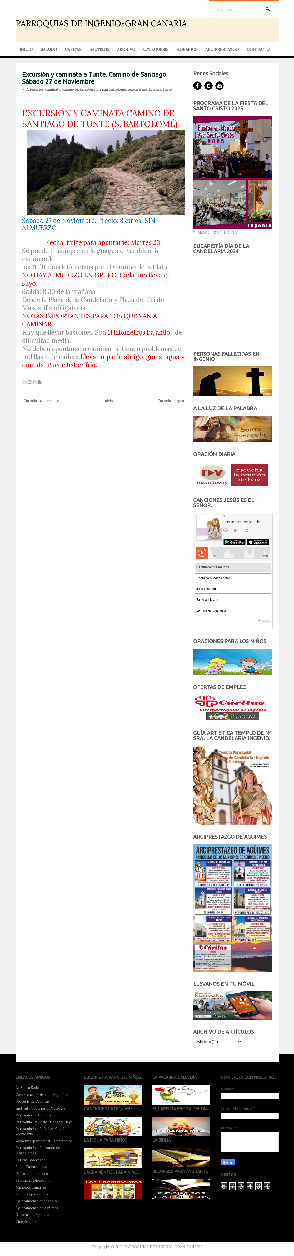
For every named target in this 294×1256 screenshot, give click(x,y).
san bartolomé (114, 89)
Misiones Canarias (31, 1187)
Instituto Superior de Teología (40, 1108)
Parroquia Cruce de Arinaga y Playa (44, 1122)
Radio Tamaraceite (31, 1167)
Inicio (108, 401)
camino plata (72, 89)
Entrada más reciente (41, 401)
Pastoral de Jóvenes (32, 1173)
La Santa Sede (27, 1088)
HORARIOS (186, 49)
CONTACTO (258, 49)
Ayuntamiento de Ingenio (36, 1201)
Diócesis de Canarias (33, 1101)
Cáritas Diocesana (31, 1160)
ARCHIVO (126, 49)
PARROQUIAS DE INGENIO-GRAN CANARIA (101, 23)
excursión (92, 89)
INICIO (26, 49)
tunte (167, 89)
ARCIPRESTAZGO (222, 49)
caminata (52, 89)
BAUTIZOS (99, 49)
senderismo (137, 89)
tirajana (154, 89)
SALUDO (49, 49)
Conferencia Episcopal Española (42, 1094)
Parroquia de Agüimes (33, 1115)
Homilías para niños (32, 1194)
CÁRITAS (73, 49)
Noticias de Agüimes (32, 1215)
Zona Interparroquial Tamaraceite (44, 1141)
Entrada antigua (170, 401)
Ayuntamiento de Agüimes (37, 1208)
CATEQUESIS (155, 49)
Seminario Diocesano (33, 1180)
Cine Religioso (27, 1221)
